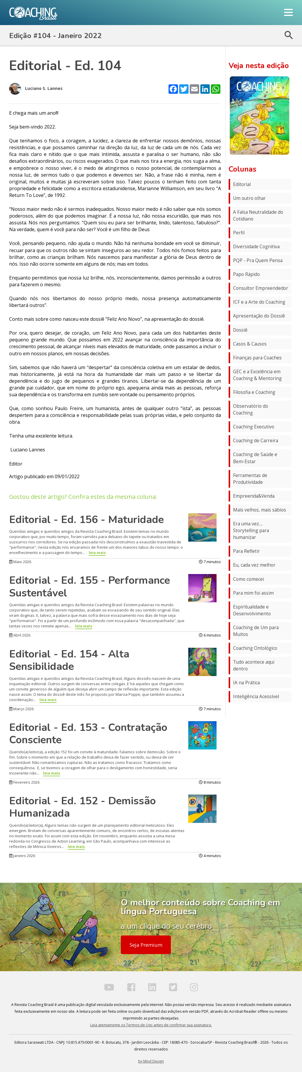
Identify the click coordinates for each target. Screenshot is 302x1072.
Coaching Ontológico (255, 648)
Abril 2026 (19, 635)
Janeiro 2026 (22, 855)
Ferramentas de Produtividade (250, 478)
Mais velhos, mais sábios (259, 510)
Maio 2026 (20, 561)
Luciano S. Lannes (35, 89)
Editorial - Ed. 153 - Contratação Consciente (88, 733)
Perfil (239, 233)
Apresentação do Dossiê (259, 316)
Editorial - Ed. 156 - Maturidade (86, 519)
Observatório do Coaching (250, 409)
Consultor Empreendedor (260, 288)
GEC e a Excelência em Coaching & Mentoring (257, 375)
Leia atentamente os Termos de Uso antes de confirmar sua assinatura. (151, 1024)
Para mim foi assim (253, 593)
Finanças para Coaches (257, 358)
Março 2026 (21, 708)
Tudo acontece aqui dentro (253, 665)
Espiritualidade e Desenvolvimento (252, 610)
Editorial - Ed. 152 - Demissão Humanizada (82, 807)
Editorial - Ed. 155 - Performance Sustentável (89, 586)
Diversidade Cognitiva (256, 247)
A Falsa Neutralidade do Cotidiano (258, 215)
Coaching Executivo (253, 427)
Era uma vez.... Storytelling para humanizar (251, 530)
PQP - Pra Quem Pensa (258, 260)
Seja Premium (146, 944)
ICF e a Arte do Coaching (259, 302)
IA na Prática (246, 683)
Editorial (242, 184)
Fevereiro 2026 (24, 782)
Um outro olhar (249, 198)
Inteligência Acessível (256, 696)
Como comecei (248, 579)
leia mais (97, 552)
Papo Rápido (246, 274)
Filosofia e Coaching (254, 392)
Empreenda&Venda (254, 496)
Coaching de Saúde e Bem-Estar (255, 457)
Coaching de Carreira (255, 441)
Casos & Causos (250, 344)
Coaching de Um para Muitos (256, 630)
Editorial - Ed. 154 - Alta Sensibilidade (69, 660)
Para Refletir (246, 551)
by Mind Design (151, 1061)
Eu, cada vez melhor (254, 565)
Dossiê (240, 330)
